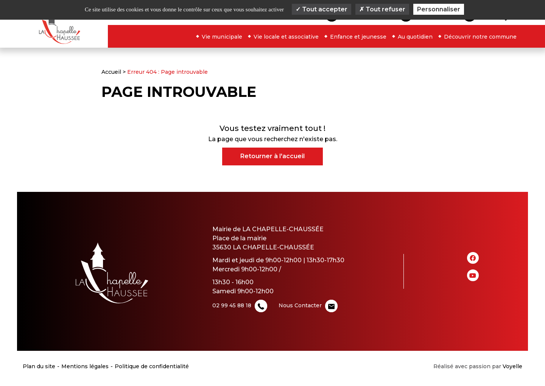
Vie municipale (222, 36)
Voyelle (512, 366)
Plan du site (39, 366)
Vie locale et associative (286, 36)
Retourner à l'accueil (272, 156)
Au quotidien (415, 36)
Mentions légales (85, 366)
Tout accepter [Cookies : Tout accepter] (321, 9)
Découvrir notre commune (480, 36)
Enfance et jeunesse (358, 36)
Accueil (111, 71)
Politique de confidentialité (152, 366)
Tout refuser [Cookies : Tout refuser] (382, 9)
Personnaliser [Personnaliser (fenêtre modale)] (438, 9)
